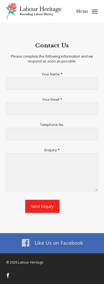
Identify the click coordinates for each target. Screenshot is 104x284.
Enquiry (52, 150)
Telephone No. (52, 124)
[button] (87, 11)
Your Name (52, 74)
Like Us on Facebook (52, 243)
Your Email (52, 99)
